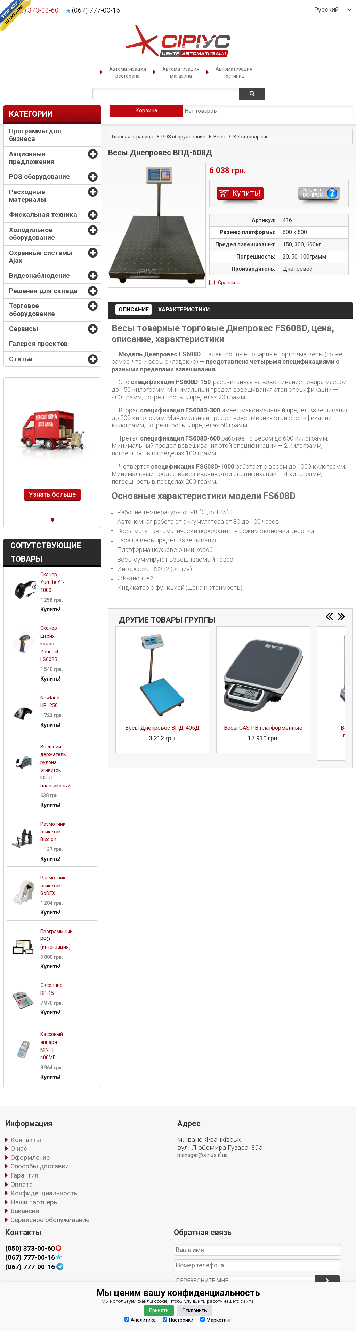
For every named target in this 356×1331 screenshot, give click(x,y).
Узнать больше (52, 494)
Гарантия (24, 1175)
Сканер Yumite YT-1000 (52, 582)
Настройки (178, 1319)
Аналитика (140, 1319)
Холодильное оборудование (32, 233)
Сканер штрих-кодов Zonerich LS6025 (50, 643)
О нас (18, 1148)
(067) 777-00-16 (96, 10)
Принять (159, 1310)
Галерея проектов (38, 344)
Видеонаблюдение (39, 275)
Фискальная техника (43, 215)
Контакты (25, 1140)
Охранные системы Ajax (40, 256)
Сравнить (229, 282)
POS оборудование (39, 177)
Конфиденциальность (44, 1193)
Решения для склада (43, 291)
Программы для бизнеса (35, 135)
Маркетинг (216, 1319)
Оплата (21, 1184)
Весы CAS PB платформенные (263, 727)
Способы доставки (39, 1166)
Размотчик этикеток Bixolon (52, 831)
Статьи (21, 359)
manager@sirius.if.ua (202, 1155)
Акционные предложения (31, 158)
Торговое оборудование (32, 309)
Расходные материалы (27, 196)
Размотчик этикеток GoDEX (52, 885)
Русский (326, 10)
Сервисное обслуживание (49, 1220)
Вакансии (24, 1211)
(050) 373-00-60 (30, 1248)
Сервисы (23, 329)
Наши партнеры (34, 1202)
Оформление (30, 1158)
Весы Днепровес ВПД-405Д (162, 727)
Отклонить (194, 1310)
